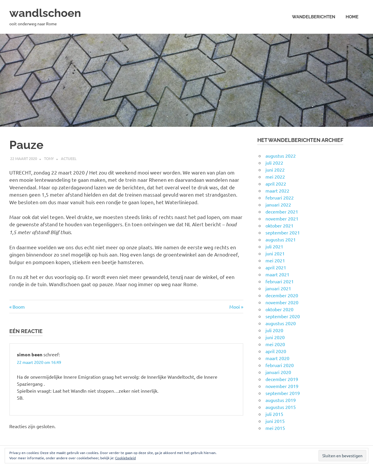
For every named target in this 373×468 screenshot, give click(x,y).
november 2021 (281, 218)
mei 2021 (275, 260)
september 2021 (282, 232)
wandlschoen (45, 12)
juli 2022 (274, 163)
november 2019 (281, 386)
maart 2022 (277, 190)
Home (352, 16)
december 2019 (281, 379)
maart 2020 (277, 358)
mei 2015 (275, 428)
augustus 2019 (280, 400)
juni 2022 (275, 169)
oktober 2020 (279, 309)
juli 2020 (274, 330)
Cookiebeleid (125, 457)
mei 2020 (275, 344)
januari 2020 (278, 372)
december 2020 (281, 295)
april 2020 (275, 351)
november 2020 (281, 302)
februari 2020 (279, 365)
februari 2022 (279, 197)
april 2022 (275, 183)
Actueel (69, 158)
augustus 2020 (280, 323)
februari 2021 (279, 281)
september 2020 (282, 316)
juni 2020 (275, 337)
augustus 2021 (280, 239)
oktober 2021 (279, 225)
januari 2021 (278, 288)
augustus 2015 (280, 407)
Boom (18, 306)
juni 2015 (275, 421)
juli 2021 (274, 246)
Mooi (236, 306)
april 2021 (275, 267)
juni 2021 (275, 253)
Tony (49, 158)
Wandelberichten (313, 16)
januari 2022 (278, 204)
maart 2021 (277, 274)
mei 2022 (275, 176)
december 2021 (281, 211)
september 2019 (282, 393)
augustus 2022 (280, 156)
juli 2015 (274, 414)
